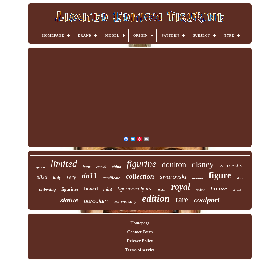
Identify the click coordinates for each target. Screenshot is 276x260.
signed (237, 190)
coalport (207, 200)
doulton (174, 164)
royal (180, 186)
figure (220, 175)
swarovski (173, 176)
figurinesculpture (135, 189)
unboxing (47, 189)
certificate (111, 178)
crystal (101, 167)
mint (107, 189)
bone (87, 167)
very (71, 177)
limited (63, 163)
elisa (42, 177)
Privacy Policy (140, 241)
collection (140, 176)
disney (203, 164)
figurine (141, 164)
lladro (161, 190)
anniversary (124, 201)
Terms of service (139, 250)
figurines (69, 189)
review (200, 190)
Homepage (139, 223)
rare (182, 199)
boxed (91, 189)
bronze (219, 189)
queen (40, 167)
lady (57, 177)
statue (69, 200)
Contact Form (140, 232)
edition (156, 198)
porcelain (96, 201)
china (116, 167)
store (240, 178)
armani (197, 178)
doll (89, 176)
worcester (231, 165)
